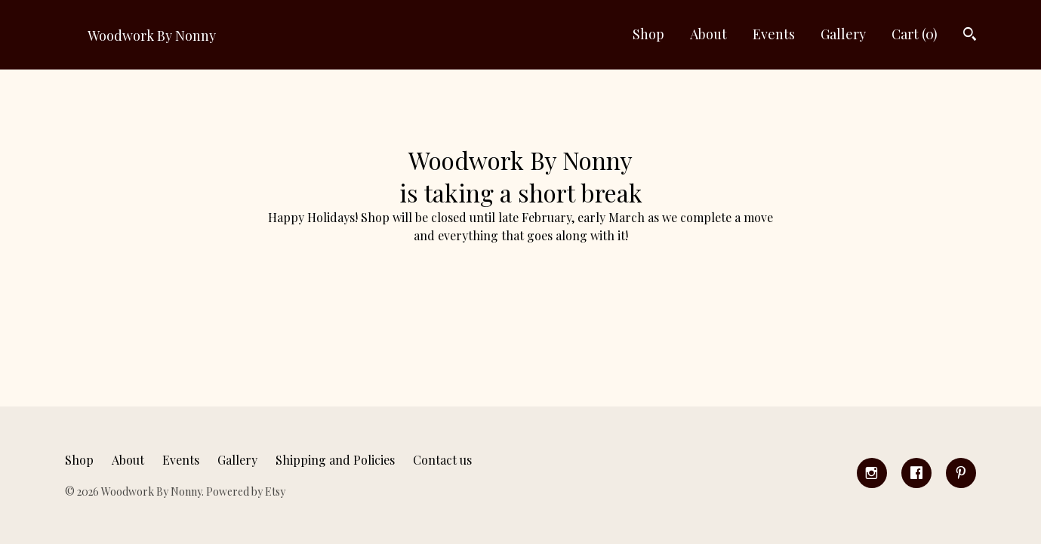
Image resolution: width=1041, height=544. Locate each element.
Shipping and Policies (335, 460)
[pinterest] (961, 473)
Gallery (843, 34)
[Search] (969, 35)
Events (774, 34)
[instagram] (872, 473)
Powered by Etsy (245, 491)
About (708, 34)
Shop (648, 34)
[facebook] (916, 473)
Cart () (915, 34)
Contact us (442, 460)
